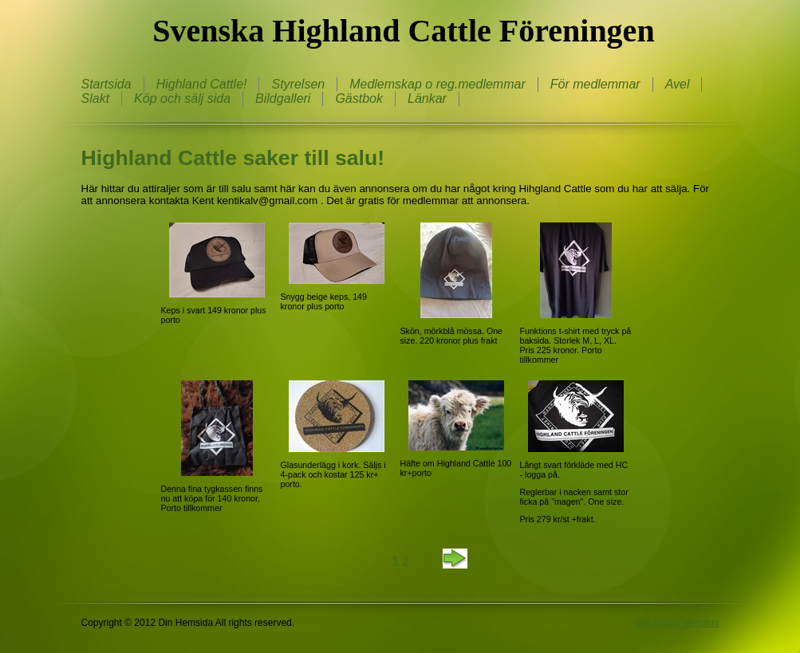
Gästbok (359, 98)
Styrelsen (298, 84)
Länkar (427, 98)
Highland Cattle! (201, 84)
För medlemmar (595, 84)
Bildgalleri (282, 98)
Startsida (106, 84)
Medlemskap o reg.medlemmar (437, 84)
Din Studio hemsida (677, 622)
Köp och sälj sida (182, 98)
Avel (677, 84)
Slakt (95, 98)
